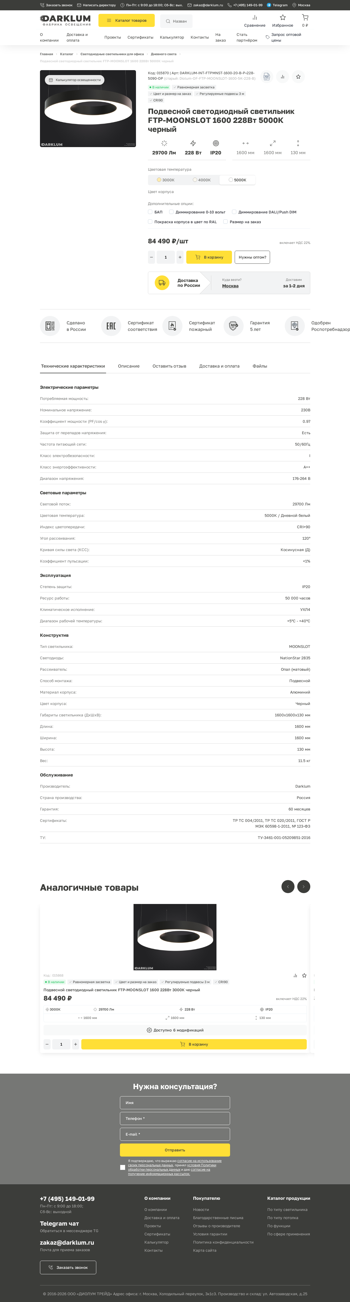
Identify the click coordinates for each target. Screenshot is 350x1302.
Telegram (277, 5)
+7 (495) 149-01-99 (244, 5)
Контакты (200, 37)
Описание (129, 366)
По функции (278, 1225)
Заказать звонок (56, 5)
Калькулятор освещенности (75, 80)
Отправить (175, 1150)
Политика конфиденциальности (223, 1242)
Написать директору (96, 5)
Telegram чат (59, 1223)
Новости (201, 1209)
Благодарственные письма (218, 1217)
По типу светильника (287, 1209)
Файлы (260, 366)
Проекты (112, 37)
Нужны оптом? (252, 257)
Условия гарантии (210, 1234)
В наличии (54, 982)
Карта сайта (204, 1250)
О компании (155, 1209)
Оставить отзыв (169, 366)
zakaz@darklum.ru (208, 5)
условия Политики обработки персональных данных (172, 1167)
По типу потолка (282, 1217)
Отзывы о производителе (216, 1225)
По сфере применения (288, 1234)
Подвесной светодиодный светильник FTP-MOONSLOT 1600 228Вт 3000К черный (122, 989)
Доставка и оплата (219, 366)
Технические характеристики (73, 366)
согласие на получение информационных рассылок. (169, 1171)
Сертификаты (140, 37)
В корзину (209, 257)
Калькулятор (172, 37)
